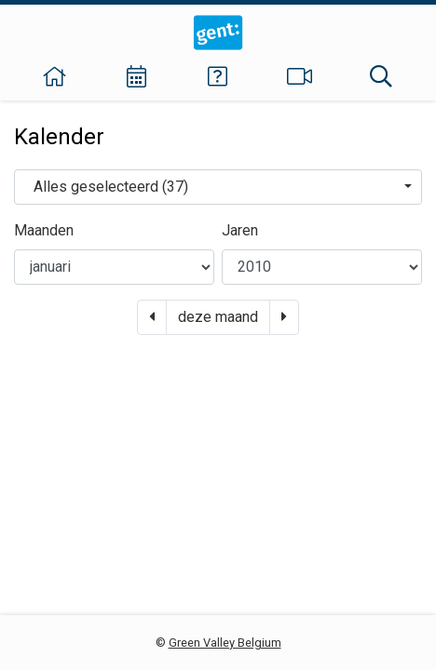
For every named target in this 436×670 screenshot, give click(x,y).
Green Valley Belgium (225, 643)
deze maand (218, 317)
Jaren (240, 230)
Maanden (44, 230)
